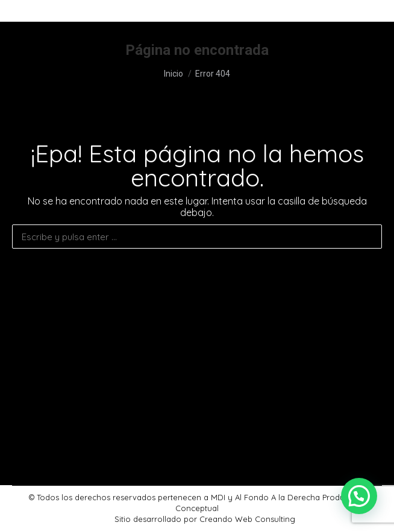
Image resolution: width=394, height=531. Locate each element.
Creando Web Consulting (247, 519)
